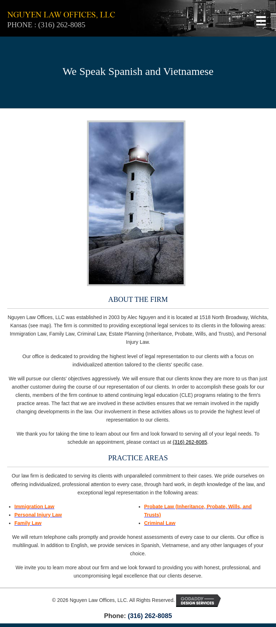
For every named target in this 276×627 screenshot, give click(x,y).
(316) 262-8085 (61, 24)
